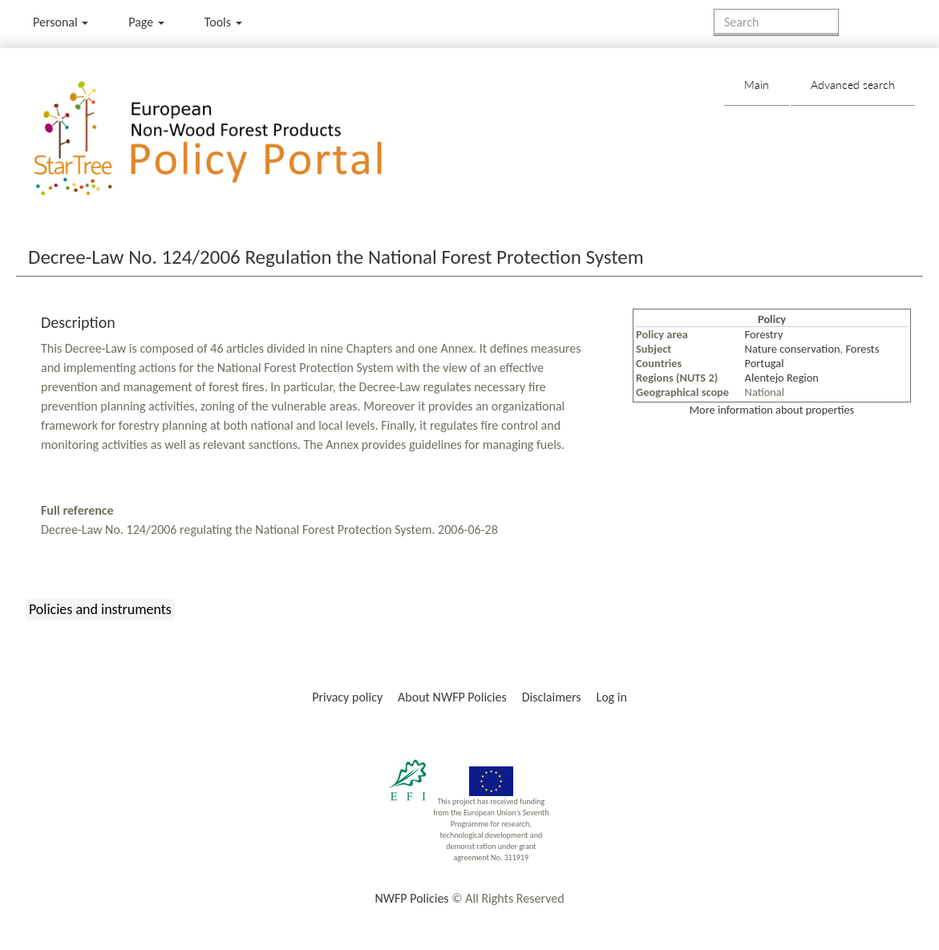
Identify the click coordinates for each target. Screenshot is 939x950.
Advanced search (853, 84)
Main (756, 84)
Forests (862, 349)
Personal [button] (60, 22)
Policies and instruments (100, 609)
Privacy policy (347, 697)
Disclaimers (551, 697)
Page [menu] (146, 22)
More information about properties (772, 409)
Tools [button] (223, 22)
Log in (611, 697)
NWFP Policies (411, 898)
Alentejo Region (782, 377)
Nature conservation (792, 349)
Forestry (764, 334)
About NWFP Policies (452, 697)
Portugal (764, 363)
